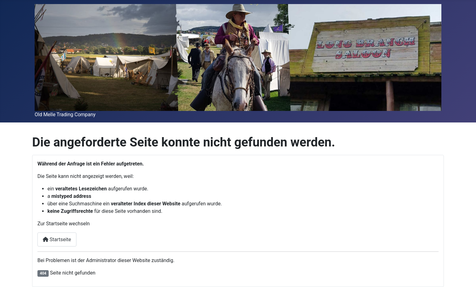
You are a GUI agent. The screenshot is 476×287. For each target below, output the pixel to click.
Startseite (57, 239)
